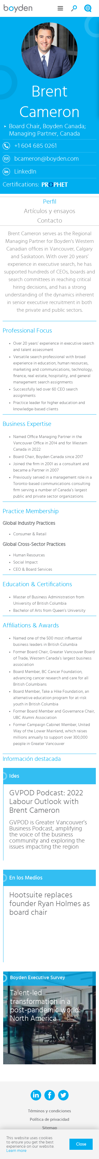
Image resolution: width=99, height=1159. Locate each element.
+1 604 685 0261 (35, 146)
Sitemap (49, 1128)
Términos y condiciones (49, 1111)
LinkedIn (25, 172)
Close (81, 1144)
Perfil (49, 202)
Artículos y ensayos (49, 211)
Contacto (49, 221)
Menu (60, 8)
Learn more (16, 1150)
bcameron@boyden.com (46, 159)
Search (74, 8)
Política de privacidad (49, 1119)
